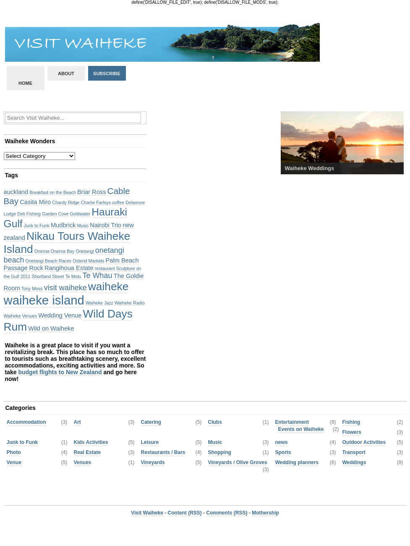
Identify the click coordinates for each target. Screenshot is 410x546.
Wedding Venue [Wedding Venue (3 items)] (59, 315)
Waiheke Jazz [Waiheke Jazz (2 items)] (99, 302)
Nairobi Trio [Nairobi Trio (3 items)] (105, 225)
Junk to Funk (22, 442)
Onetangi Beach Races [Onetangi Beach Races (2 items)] (49, 260)
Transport (354, 452)
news (281, 442)
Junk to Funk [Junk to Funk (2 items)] (37, 225)
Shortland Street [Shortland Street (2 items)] (48, 276)
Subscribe (106, 73)
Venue (14, 462)
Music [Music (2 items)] (83, 225)
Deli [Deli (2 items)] (21, 213)
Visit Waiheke (147, 513)
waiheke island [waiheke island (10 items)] (44, 300)
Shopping (219, 452)
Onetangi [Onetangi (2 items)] (85, 251)
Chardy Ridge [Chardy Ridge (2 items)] (65, 202)
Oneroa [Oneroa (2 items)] (42, 251)
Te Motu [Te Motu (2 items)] (73, 276)
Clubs (215, 422)
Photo (14, 452)
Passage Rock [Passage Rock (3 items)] (24, 268)
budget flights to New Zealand (60, 372)
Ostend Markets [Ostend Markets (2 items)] (88, 260)
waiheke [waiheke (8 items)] (108, 286)
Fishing (351, 422)
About (66, 73)
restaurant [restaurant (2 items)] (105, 268)
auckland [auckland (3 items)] (16, 192)
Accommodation (26, 422)
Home (25, 83)
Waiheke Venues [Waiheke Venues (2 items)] (20, 315)
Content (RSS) (185, 513)
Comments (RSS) (227, 513)
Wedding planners (297, 462)
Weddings (354, 462)
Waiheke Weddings (309, 168)
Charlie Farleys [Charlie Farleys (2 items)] (96, 202)
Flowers (351, 432)
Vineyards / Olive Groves (237, 462)
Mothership (265, 513)
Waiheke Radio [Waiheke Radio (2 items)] (130, 302)
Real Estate (87, 452)
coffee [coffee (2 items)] (118, 202)
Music (215, 442)
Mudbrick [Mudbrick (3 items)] (63, 225)
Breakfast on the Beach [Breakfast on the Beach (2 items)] (52, 192)
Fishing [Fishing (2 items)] (33, 213)
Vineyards (153, 462)
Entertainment (292, 422)
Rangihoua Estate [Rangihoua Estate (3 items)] (69, 268)
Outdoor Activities (364, 442)
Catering (151, 422)
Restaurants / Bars (163, 452)
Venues (82, 462)
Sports (283, 452)
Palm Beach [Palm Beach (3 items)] (122, 260)
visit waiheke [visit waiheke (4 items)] (65, 288)
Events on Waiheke (301, 429)
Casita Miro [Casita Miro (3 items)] (35, 202)
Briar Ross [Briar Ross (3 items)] (91, 192)
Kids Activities (91, 442)
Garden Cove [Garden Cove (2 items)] (55, 213)
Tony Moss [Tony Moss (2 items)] (32, 288)
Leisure (150, 442)
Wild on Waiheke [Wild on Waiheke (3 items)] (51, 328)
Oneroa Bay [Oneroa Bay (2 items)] (62, 251)
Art (77, 422)
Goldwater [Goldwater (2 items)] (80, 213)
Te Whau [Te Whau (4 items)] (97, 275)
